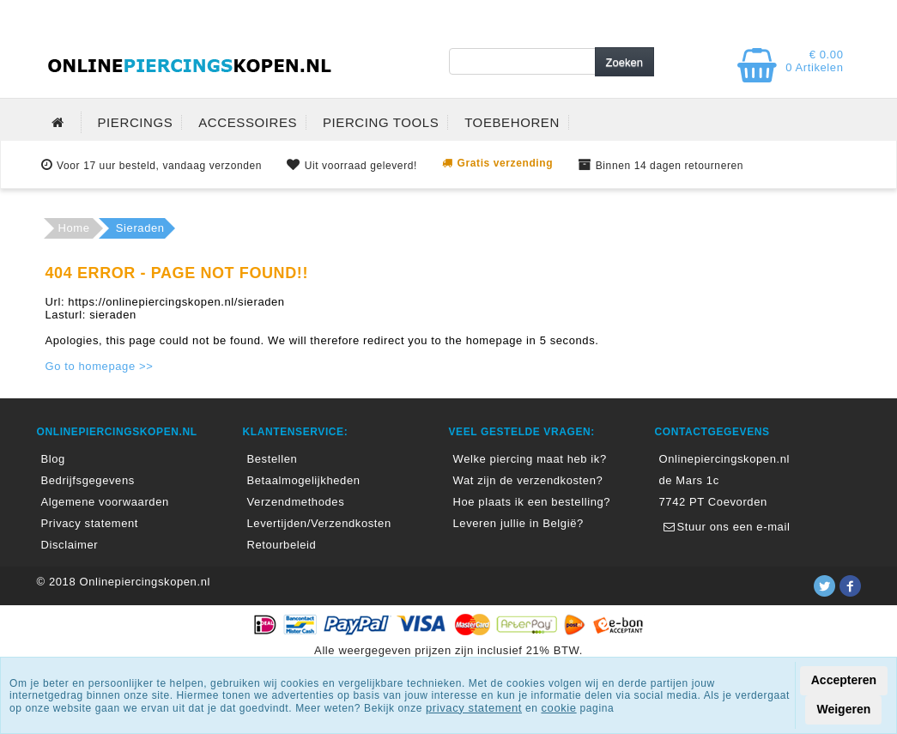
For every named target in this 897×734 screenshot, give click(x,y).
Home (74, 227)
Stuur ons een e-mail (725, 526)
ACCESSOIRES (247, 122)
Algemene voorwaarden (105, 501)
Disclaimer (70, 544)
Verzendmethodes (296, 501)
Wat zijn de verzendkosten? (528, 480)
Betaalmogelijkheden (304, 480)
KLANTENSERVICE (779, 15)
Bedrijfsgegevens (88, 480)
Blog (53, 458)
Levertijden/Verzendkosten (319, 523)
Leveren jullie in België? (518, 523)
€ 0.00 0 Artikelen (814, 61)
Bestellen (272, 458)
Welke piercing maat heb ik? (530, 458)
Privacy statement (90, 523)
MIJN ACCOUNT (565, 15)
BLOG (668, 15)
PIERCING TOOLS (381, 122)
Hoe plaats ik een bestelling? (532, 501)
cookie (558, 707)
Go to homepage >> (99, 366)
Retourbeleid (282, 544)
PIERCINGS (135, 122)
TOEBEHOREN (512, 122)
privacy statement (474, 707)
